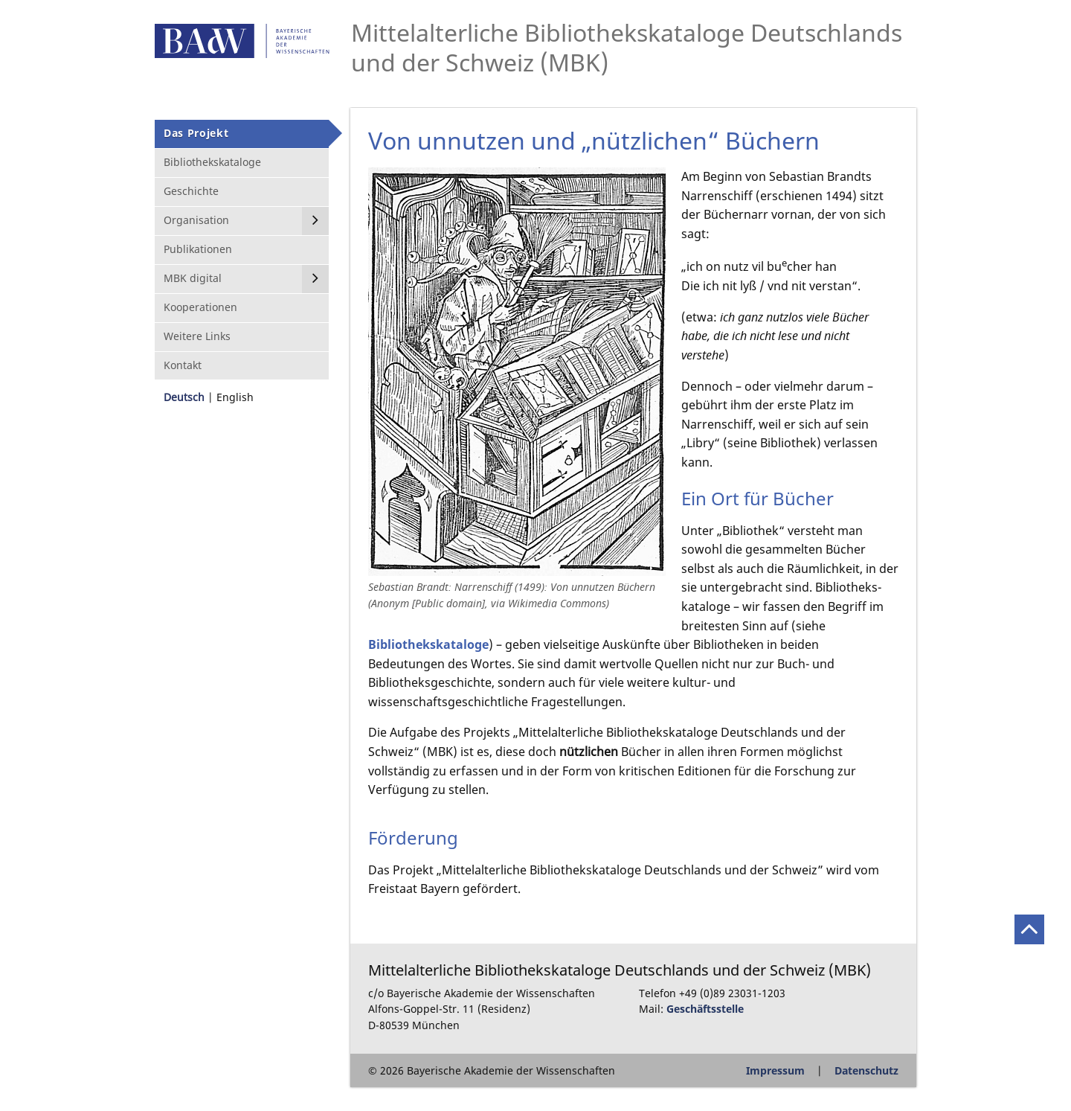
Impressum (775, 1070)
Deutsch (184, 397)
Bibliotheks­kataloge (428, 644)
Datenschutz (866, 1070)
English (235, 397)
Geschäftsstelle (705, 1009)
